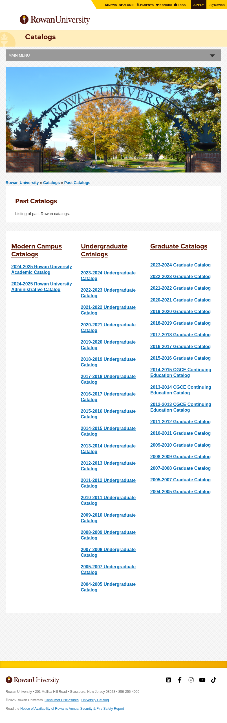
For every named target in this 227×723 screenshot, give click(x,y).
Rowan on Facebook (179, 680)
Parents (147, 4)
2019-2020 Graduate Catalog (180, 311)
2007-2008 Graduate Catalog (180, 468)
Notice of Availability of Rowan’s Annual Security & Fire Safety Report (72, 709)
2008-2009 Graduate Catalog (180, 456)
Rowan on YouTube (202, 680)
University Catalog (95, 700)
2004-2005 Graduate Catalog (180, 491)
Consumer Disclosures (62, 700)
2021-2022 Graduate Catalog (180, 288)
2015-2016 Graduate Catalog (180, 358)
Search (217, 22)
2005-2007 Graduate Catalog (180, 479)
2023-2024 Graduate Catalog (180, 265)
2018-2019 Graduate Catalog (180, 323)
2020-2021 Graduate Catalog (180, 300)
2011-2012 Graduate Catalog (180, 421)
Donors (166, 4)
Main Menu (19, 55)
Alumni (129, 4)
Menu (10, 20)
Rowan (217, 4)
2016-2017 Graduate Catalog (180, 346)
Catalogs (52, 182)
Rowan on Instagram (191, 680)
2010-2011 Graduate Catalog (180, 433)
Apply (198, 4)
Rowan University (69, 20)
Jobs (182, 4)
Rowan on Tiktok (213, 680)
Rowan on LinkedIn (168, 680)
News (113, 4)
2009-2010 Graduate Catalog (180, 445)
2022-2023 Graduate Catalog (180, 276)
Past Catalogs (77, 182)
